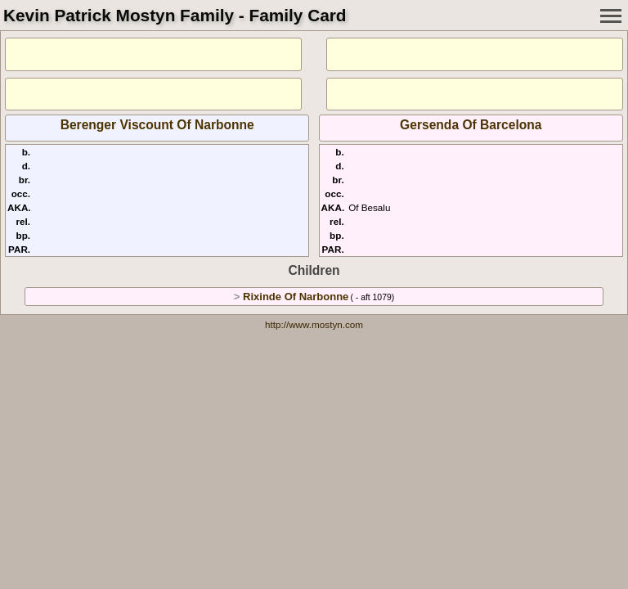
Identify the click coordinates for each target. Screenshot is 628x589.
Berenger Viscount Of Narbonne (157, 125)
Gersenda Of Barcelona (470, 125)
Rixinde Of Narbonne (295, 296)
